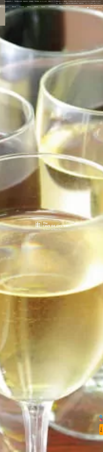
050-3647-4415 (96, 7)
